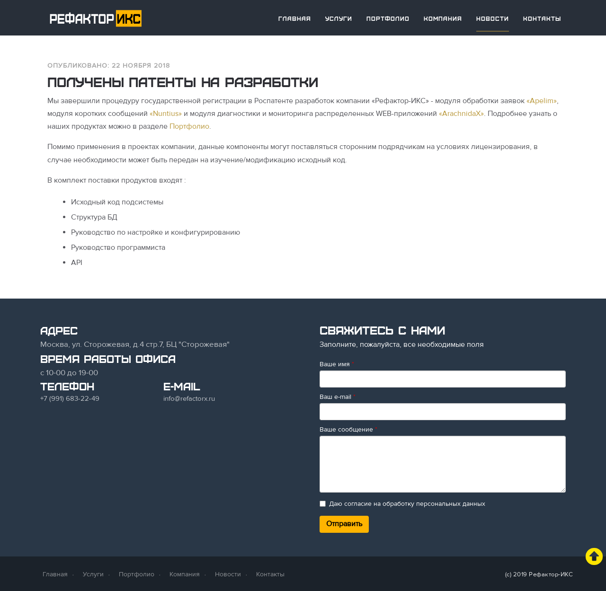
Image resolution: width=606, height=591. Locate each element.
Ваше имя (337, 364)
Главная (294, 18)
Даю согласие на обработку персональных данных (402, 504)
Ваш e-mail (338, 397)
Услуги (338, 18)
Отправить (344, 524)
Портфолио (388, 18)
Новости (492, 18)
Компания (443, 18)
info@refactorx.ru (189, 398)
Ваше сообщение (348, 429)
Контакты (542, 18)
